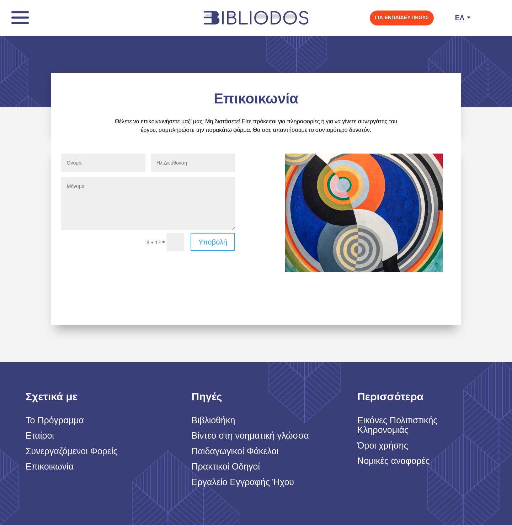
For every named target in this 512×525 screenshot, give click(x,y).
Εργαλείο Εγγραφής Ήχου (243, 482)
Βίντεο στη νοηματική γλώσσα (250, 435)
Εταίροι (40, 435)
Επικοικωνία (50, 466)
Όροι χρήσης (382, 445)
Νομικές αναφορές (393, 461)
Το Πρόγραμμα (55, 420)
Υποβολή (212, 242)
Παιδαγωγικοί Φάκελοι (235, 451)
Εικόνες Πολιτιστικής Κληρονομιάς (397, 425)
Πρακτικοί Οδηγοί (226, 466)
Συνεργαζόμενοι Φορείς (72, 451)
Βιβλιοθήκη (213, 420)
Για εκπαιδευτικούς (402, 17)
